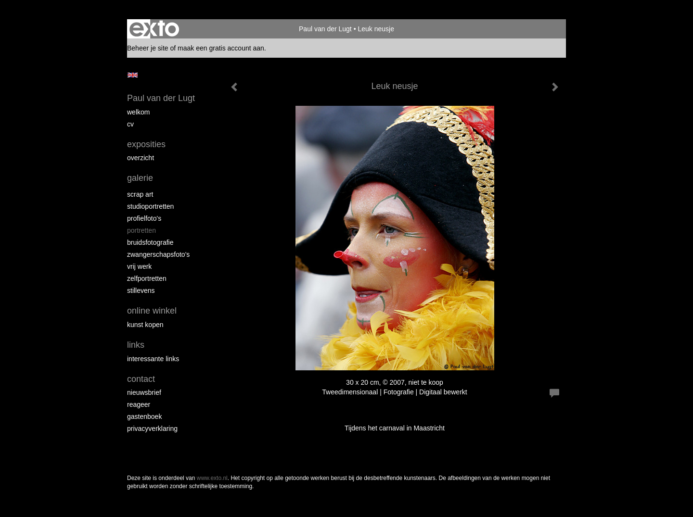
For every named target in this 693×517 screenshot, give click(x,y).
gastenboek (144, 416)
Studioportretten (150, 206)
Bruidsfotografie (150, 242)
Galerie (140, 178)
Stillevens (141, 290)
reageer (138, 404)
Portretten (141, 230)
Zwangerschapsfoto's (158, 254)
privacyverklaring (152, 428)
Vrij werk (139, 266)
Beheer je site (147, 48)
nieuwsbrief (144, 392)
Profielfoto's (144, 218)
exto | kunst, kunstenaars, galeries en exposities (154, 28)
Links (135, 345)
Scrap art (140, 194)
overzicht (140, 158)
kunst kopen (145, 324)
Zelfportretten (147, 278)
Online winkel (152, 310)
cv (130, 124)
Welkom (138, 112)
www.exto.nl (212, 478)
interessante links (153, 359)
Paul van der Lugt (325, 29)
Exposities (146, 144)
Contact (141, 379)
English (132, 75)
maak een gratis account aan (221, 48)
